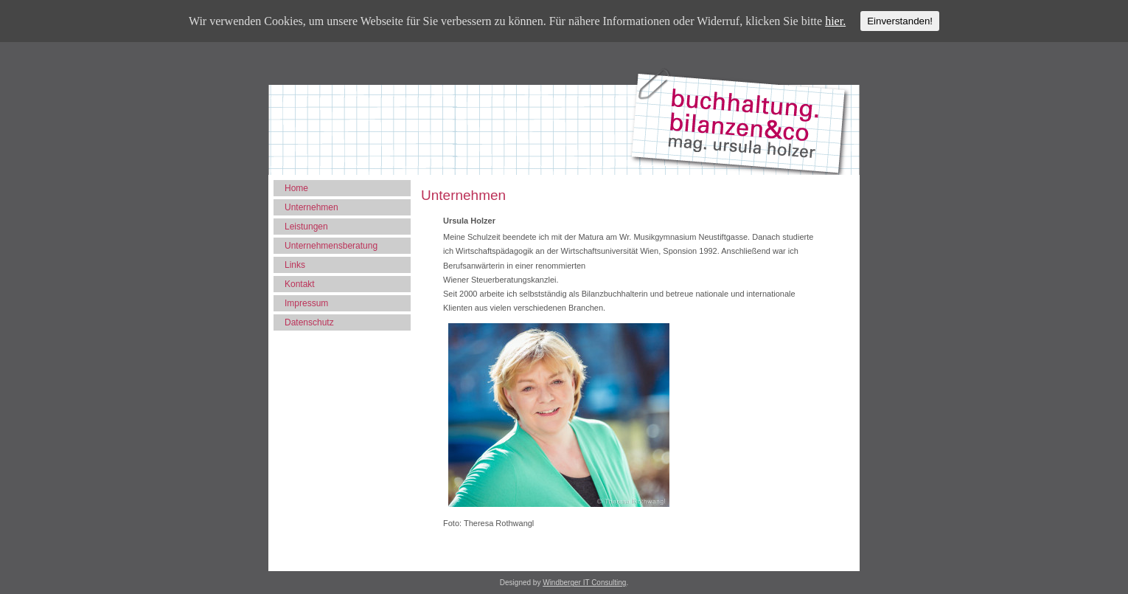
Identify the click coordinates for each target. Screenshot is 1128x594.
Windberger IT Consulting (584, 583)
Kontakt (300, 284)
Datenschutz (309, 322)
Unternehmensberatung (331, 246)
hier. (835, 21)
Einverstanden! (900, 21)
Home (296, 188)
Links (295, 265)
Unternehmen (311, 207)
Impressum (306, 303)
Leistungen (306, 226)
